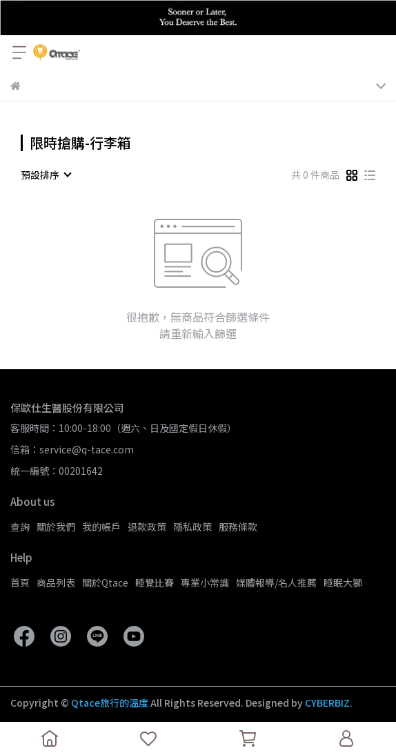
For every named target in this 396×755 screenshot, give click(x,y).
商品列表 (56, 582)
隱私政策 (192, 526)
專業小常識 (205, 582)
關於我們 (56, 526)
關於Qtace (105, 582)
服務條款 (238, 526)
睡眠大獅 (343, 582)
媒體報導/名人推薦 (276, 582)
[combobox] (45, 174)
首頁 (20, 582)
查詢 (20, 526)
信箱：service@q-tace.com (72, 449)
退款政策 (147, 526)
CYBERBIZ (327, 702)
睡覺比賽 (154, 582)
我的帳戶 (101, 526)
